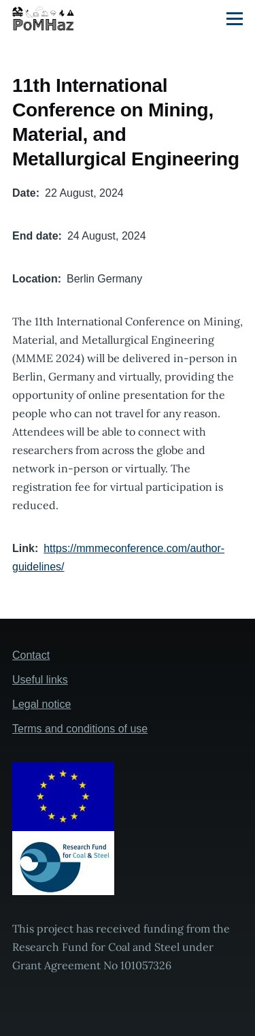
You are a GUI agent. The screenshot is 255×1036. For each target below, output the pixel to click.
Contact (31, 655)
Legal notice (41, 704)
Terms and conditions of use (80, 728)
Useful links (40, 679)
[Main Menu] (234, 18)
